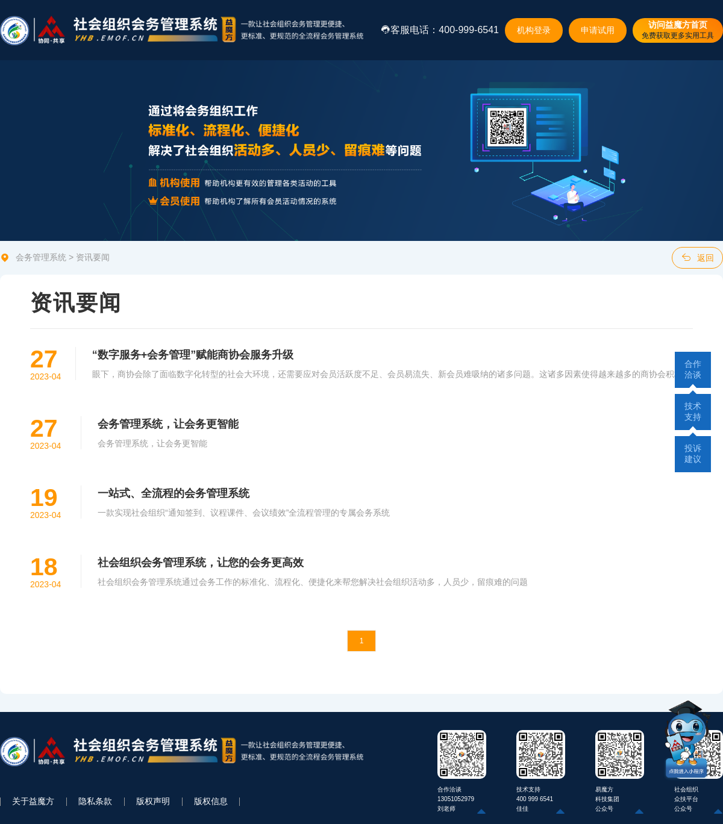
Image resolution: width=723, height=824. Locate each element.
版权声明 (153, 801)
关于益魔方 (33, 801)
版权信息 (211, 801)
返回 (697, 257)
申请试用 (598, 30)
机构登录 (534, 30)
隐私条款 (95, 801)
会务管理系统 (41, 257)
